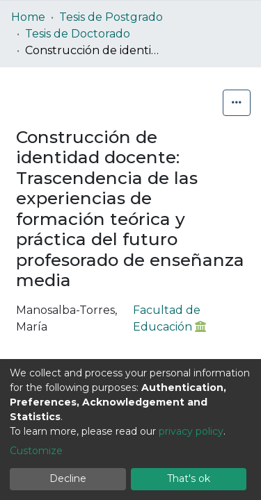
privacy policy (191, 431)
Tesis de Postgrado (111, 17)
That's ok (188, 478)
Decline (67, 478)
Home (28, 17)
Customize (36, 450)
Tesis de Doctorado (77, 33)
